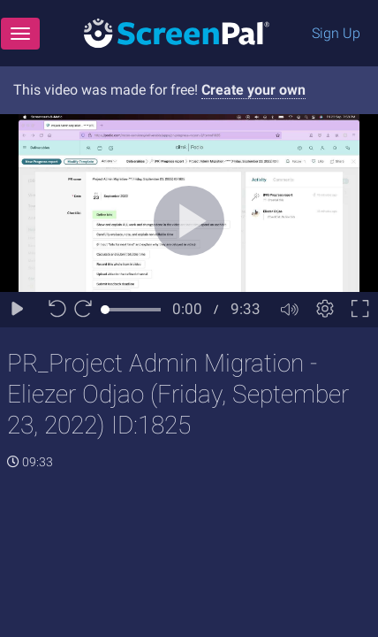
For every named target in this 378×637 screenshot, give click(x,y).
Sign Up (336, 33)
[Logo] (176, 32)
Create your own (253, 89)
